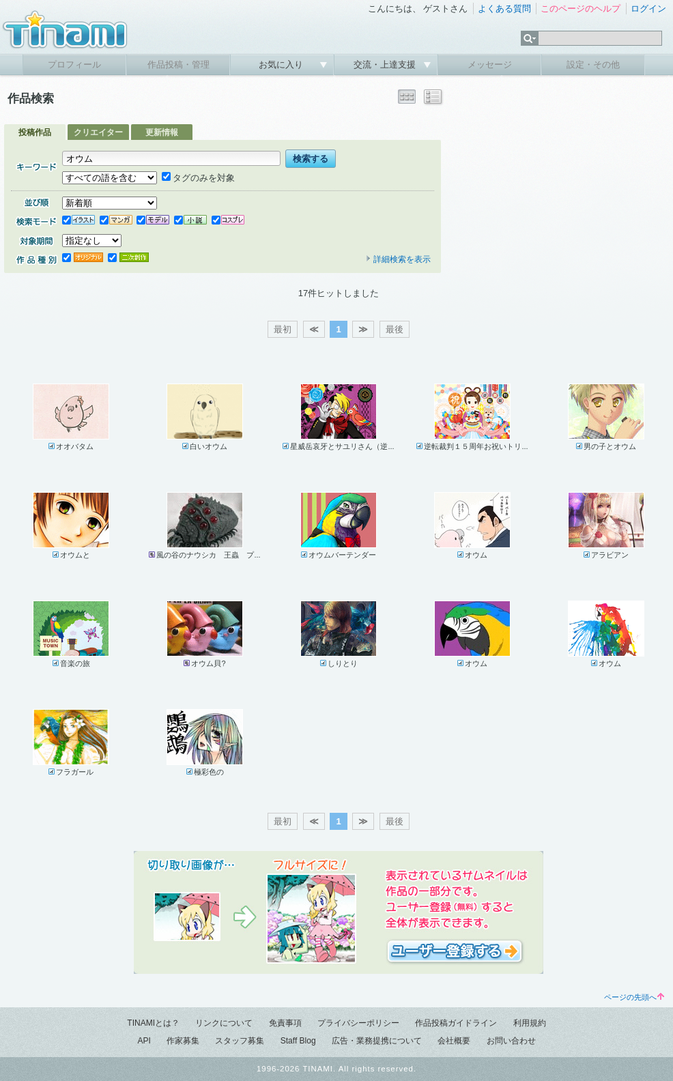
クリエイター (98, 132)
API (143, 1041)
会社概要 (454, 1041)
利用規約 (529, 1023)
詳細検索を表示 (398, 259)
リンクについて (224, 1023)
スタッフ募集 (239, 1041)
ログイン (648, 8)
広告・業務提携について (377, 1041)
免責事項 (285, 1023)
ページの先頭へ (634, 997)
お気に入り (282, 64)
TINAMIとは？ (153, 1023)
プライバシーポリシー (358, 1023)
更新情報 (161, 132)
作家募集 (183, 1041)
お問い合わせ (511, 1041)
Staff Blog (298, 1041)
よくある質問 (504, 8)
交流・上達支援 (386, 64)
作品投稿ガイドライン (456, 1023)
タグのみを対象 (198, 178)
